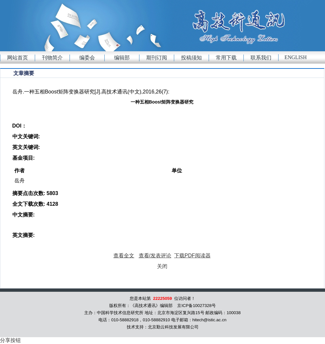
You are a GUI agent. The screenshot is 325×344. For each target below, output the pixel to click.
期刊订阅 (156, 57)
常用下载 (226, 57)
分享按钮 (10, 340)
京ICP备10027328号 (196, 305)
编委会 (87, 57)
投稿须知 (191, 57)
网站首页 (17, 57)
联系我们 (261, 57)
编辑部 (122, 57)
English (295, 57)
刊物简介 (52, 57)
